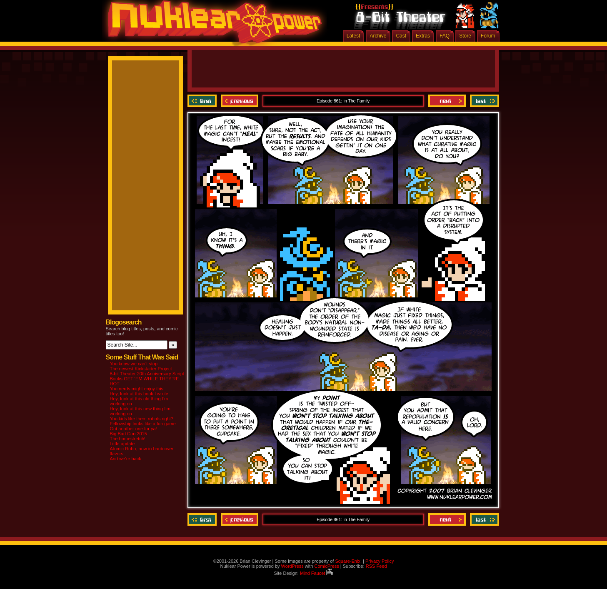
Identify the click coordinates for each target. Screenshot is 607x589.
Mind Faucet (316, 573)
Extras (423, 36)
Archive (378, 36)
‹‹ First (203, 101)
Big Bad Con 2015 (128, 433)
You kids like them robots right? (141, 418)
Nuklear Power (212, 25)
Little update (122, 443)
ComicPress (326, 566)
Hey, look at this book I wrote (139, 393)
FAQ (445, 36)
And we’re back (125, 458)
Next (447, 101)
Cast (401, 36)
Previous (239, 101)
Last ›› (483, 101)
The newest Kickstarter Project (141, 368)
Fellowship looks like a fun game (143, 423)
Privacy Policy (379, 561)
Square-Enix (347, 561)
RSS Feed (376, 566)
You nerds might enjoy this (137, 388)
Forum (488, 36)
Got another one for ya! (133, 428)
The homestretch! (128, 438)
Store (465, 36)
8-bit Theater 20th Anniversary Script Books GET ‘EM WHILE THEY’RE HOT (147, 378)
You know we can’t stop (134, 363)
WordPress (292, 566)
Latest (353, 36)
